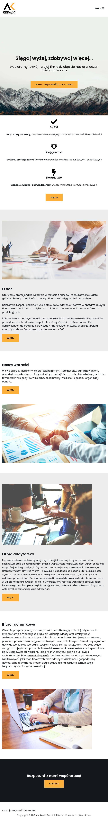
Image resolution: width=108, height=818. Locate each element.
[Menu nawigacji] (99, 8)
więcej (54, 197)
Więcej (10, 338)
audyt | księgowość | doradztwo (54, 84)
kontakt (54, 784)
